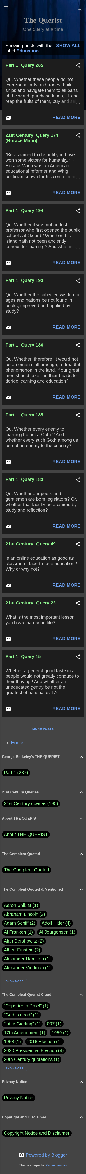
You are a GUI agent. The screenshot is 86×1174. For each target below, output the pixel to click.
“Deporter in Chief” (23, 1005)
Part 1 (16, 772)
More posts (43, 729)
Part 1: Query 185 (24, 414)
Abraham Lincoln (24, 914)
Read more (66, 117)
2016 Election (41, 1041)
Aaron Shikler (21, 905)
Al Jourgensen (57, 932)
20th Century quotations (28, 1059)
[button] (77, 66)
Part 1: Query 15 (23, 656)
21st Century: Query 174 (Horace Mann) (32, 138)
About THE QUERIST (26, 834)
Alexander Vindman (27, 967)
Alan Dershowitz (24, 941)
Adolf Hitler (56, 923)
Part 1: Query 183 (24, 479)
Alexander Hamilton (27, 959)
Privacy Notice (18, 1097)
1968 (9, 1041)
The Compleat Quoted (26, 869)
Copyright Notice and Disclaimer (36, 1133)
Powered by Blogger (43, 1155)
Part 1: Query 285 (24, 65)
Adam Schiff (19, 923)
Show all (68, 45)
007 (51, 1023)
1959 (57, 1032)
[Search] (79, 9)
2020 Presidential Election (30, 1050)
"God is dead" (18, 1014)
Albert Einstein (22, 950)
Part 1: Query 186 (24, 344)
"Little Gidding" (19, 1023)
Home (17, 742)
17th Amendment (21, 1032)
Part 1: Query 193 (24, 280)
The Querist (43, 20)
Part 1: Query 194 (24, 210)
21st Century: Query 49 (31, 543)
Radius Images (56, 1165)
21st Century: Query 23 (31, 602)
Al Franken (18, 932)
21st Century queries (25, 803)
